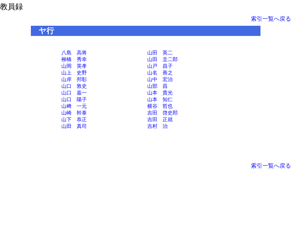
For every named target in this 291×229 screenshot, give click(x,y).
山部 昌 (157, 86)
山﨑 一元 (74, 106)
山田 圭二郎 (162, 59)
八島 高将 (74, 52)
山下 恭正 (74, 119)
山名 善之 (160, 72)
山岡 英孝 (74, 66)
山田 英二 (160, 52)
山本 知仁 (160, 99)
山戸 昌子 (160, 66)
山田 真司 (74, 126)
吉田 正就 (160, 119)
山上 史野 (74, 72)
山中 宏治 (160, 79)
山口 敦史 (74, 86)
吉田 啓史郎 (162, 112)
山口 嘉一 (74, 92)
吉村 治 (157, 126)
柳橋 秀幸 (74, 59)
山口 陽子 (74, 99)
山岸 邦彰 (74, 79)
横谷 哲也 (160, 106)
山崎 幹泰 (74, 112)
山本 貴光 (160, 92)
